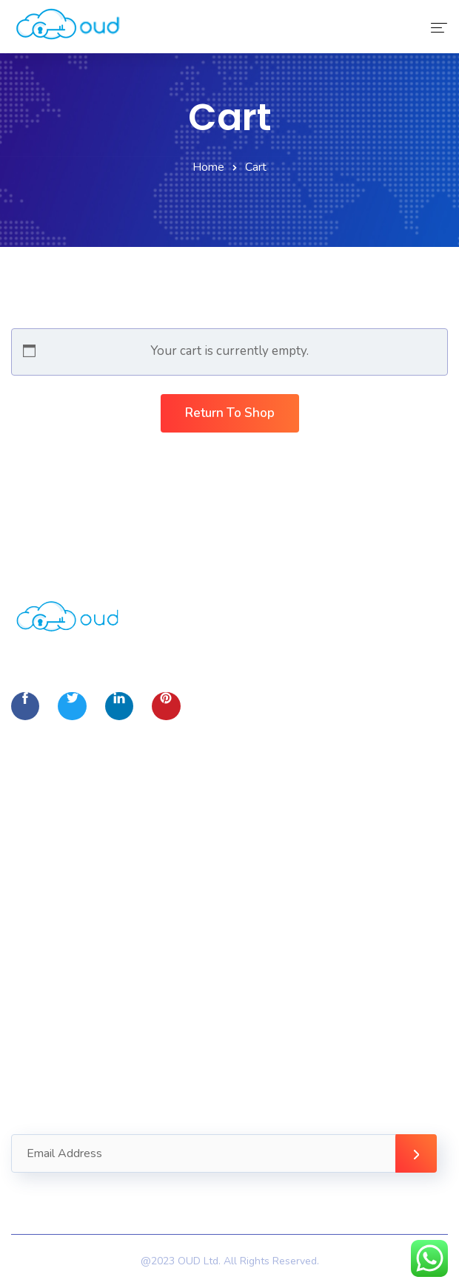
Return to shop (230, 412)
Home (208, 167)
